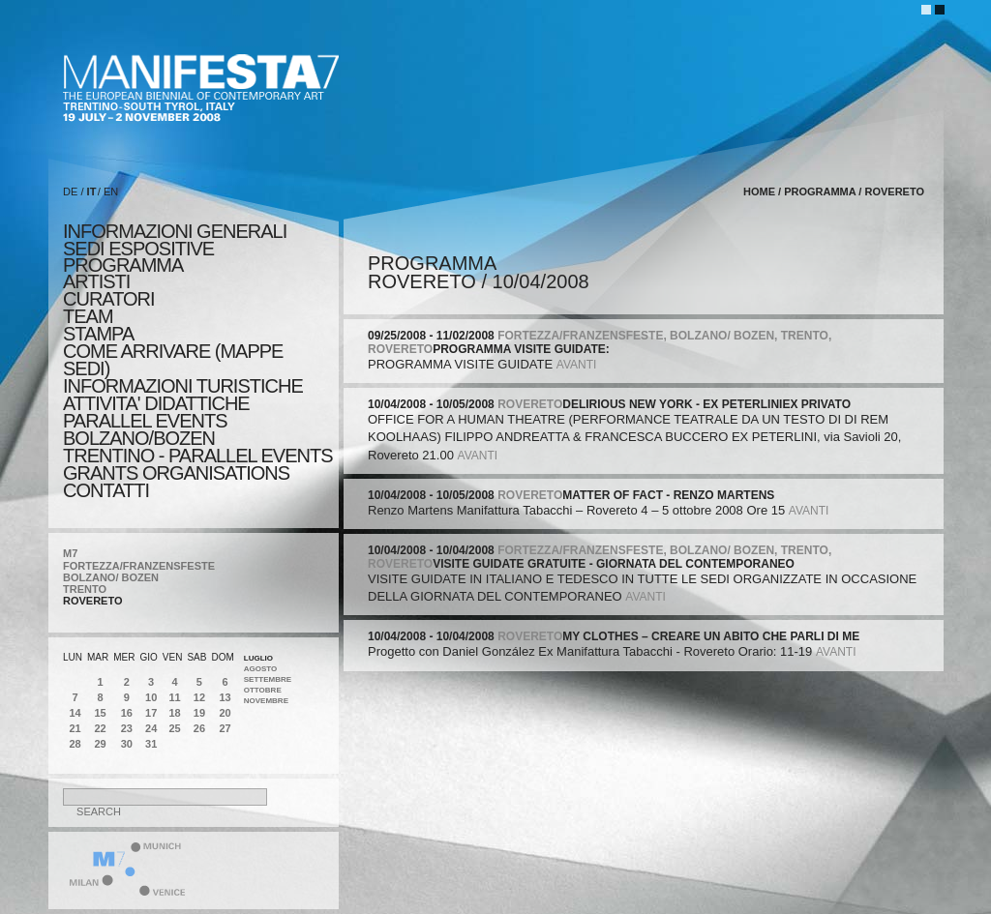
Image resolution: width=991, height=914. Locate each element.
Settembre (267, 679)
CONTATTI (106, 490)
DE (70, 191)
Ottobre (263, 690)
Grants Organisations (176, 473)
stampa (98, 333)
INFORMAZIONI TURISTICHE (183, 386)
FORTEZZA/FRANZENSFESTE (139, 566)
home (759, 191)
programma (123, 265)
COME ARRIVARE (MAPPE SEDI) (173, 359)
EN (111, 191)
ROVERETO (93, 600)
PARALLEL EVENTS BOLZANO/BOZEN (145, 429)
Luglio (258, 658)
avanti (576, 364)
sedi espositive (138, 248)
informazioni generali (174, 231)
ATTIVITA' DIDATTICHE (156, 403)
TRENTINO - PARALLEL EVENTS (198, 455)
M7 (70, 553)
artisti (96, 281)
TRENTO (84, 589)
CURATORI (109, 299)
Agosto (261, 668)
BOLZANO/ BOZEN (111, 577)
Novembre (266, 700)
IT (92, 191)
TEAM (88, 316)
